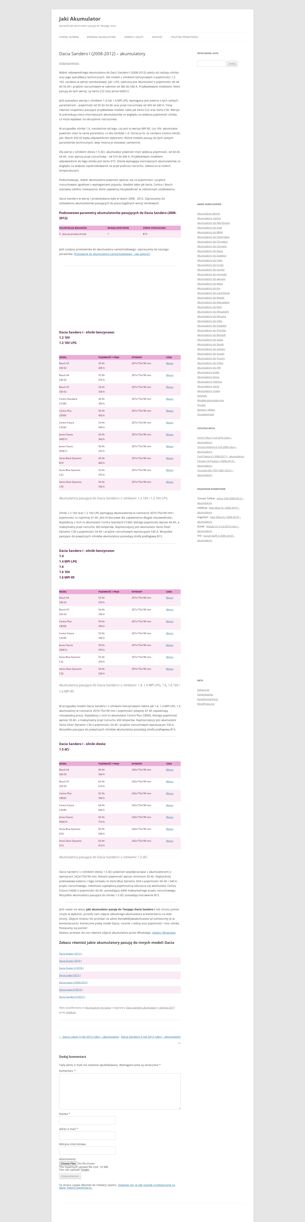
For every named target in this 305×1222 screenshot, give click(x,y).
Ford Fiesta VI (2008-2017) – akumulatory (220, 456)
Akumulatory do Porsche (211, 330)
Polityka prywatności (184, 37)
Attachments (67, 1159)
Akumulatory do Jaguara (211, 279)
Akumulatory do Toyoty (211, 358)
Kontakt (157, 37)
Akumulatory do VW (209, 367)
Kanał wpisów (205, 694)
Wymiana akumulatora (101, 37)
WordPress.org (205, 704)
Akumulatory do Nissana (211, 316)
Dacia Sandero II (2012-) (72, 996)
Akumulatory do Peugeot (211, 325)
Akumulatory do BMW (210, 232)
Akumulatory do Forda (210, 265)
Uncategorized (205, 414)
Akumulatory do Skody (210, 344)
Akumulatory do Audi (209, 227)
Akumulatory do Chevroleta (213, 237)
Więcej (169, 363)
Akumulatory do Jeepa (210, 283)
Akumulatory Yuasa (208, 391)
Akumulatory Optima (209, 381)
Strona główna (69, 37)
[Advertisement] (120, 298)
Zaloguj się (203, 690)
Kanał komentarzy (207, 699)
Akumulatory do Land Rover (213, 293)
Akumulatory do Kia (208, 288)
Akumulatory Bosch (208, 213)
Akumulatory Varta (208, 386)
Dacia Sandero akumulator (141, 1007)
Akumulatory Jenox (208, 377)
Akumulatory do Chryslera (212, 241)
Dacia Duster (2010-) (70, 961)
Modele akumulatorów (210, 400)
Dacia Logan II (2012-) (71, 989)
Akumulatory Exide (208, 372)
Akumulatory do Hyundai (212, 274)
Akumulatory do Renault (211, 335)
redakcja (71, 1012)
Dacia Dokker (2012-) (70, 953)
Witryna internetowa (72, 1144)
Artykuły (202, 395)
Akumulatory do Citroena (212, 246)
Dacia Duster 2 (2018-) (71, 968)
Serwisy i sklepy (134, 37)
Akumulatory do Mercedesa (213, 302)
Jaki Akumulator (80, 18)
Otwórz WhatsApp (164, 932)
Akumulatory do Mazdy (210, 297)
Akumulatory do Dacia (98, 1007)
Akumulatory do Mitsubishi (213, 311)
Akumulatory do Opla (209, 321)
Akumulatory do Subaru (211, 349)
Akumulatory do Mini (209, 307)
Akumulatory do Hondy (211, 269)
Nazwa (64, 1114)
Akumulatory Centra (209, 218)
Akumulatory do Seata (210, 339)
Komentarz (67, 1071)
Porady (201, 405)
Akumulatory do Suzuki (210, 353)
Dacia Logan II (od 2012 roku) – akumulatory (89, 1037)
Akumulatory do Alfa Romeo (213, 223)
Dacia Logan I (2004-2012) (73, 982)
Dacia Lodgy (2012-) (70, 975)
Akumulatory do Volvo (210, 363)
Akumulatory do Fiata (209, 260)
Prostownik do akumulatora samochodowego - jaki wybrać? (112, 254)
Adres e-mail (68, 1129)
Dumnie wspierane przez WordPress (104, 1210)
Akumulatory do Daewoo (211, 255)
